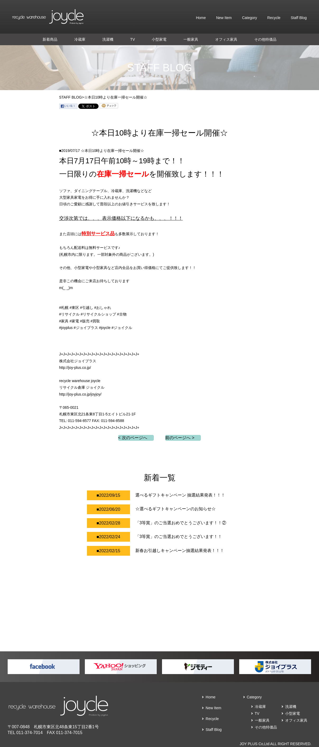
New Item (224, 18)
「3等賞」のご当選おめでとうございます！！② (180, 523)
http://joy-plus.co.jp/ (75, 367)
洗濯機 (107, 39)
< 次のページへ (132, 437)
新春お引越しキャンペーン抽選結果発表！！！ (179, 550)
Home (201, 18)
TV (132, 39)
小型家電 (159, 39)
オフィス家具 (226, 39)
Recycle (273, 18)
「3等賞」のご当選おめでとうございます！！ (178, 536)
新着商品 (50, 39)
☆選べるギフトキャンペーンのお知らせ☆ (175, 509)
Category (249, 18)
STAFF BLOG (70, 97)
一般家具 (190, 39)
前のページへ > (179, 437)
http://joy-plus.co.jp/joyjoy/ (80, 394)
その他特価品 (265, 39)
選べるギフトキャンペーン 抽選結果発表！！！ (180, 495)
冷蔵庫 (79, 39)
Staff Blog (299, 18)
